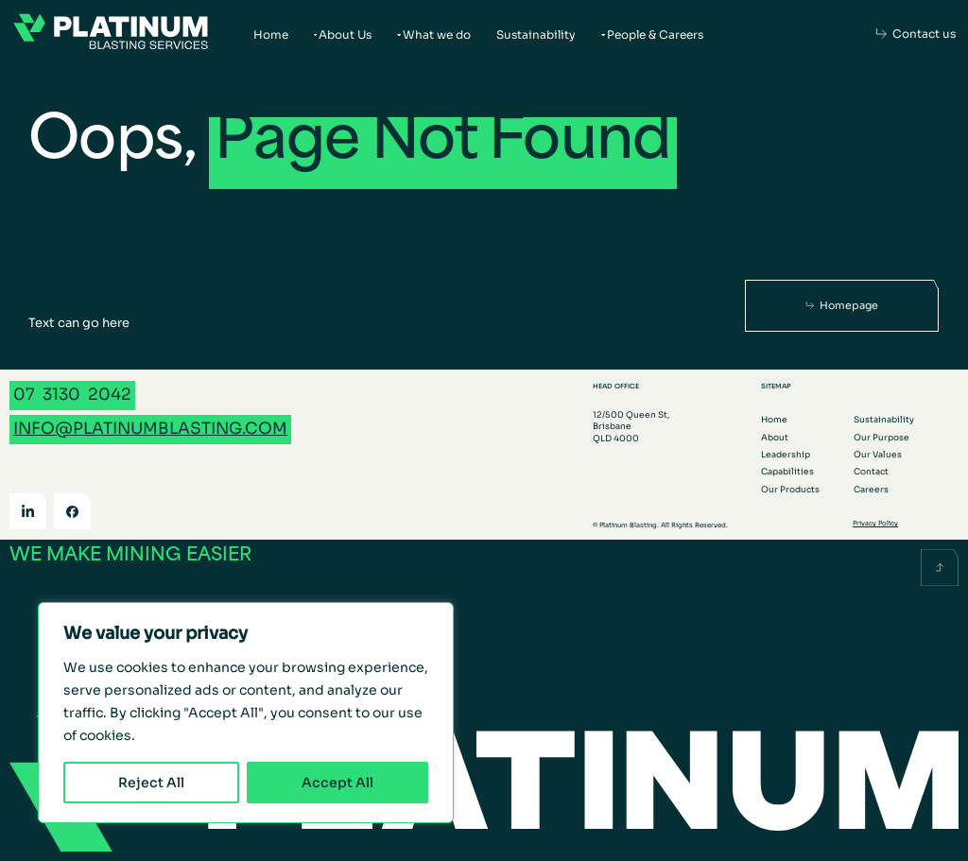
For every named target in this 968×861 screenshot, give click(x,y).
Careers (871, 489)
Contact (871, 471)
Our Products (790, 489)
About (774, 437)
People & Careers (655, 34)
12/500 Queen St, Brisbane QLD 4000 (631, 426)
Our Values (878, 454)
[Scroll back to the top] (940, 567)
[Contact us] (916, 34)
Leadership (785, 454)
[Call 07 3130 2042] (72, 395)
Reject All (151, 782)
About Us (345, 34)
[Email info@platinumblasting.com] (150, 429)
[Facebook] (72, 511)
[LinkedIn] (27, 511)
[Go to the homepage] (110, 34)
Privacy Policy (875, 523)
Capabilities (787, 471)
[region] (246, 712)
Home (270, 34)
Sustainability (536, 34)
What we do (437, 34)
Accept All (337, 782)
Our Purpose (881, 437)
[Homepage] (842, 305)
